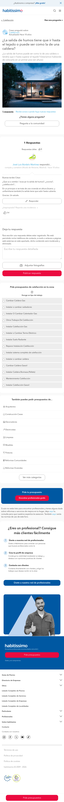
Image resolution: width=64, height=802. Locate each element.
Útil (6, 212)
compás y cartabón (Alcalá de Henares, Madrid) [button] (26, 168)
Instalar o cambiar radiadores (19, 307)
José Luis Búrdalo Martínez (26, 165)
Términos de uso (11, 750)
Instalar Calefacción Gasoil (17, 385)
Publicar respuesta (32, 273)
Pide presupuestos (32, 798)
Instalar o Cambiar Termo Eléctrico (21, 333)
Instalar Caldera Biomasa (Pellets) (20, 372)
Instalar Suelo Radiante (16, 340)
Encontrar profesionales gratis (32, 498)
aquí (51, 511)
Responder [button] (32, 201)
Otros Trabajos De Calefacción (19, 320)
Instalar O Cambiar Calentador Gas (21, 314)
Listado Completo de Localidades (15, 706)
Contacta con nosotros (10, 732)
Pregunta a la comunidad (32, 123)
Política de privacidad (13, 756)
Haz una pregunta (53, 20)
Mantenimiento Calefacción (18, 379)
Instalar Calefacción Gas (16, 327)
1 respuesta (7, 112)
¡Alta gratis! (40, 3)
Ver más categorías (32, 477)
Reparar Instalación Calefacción (20, 346)
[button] (32, 675)
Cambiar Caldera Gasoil (16, 366)
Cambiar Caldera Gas (15, 301)
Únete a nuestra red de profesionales (32, 583)
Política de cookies (12, 761)
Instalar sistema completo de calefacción (24, 353)
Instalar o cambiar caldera (17, 359)
